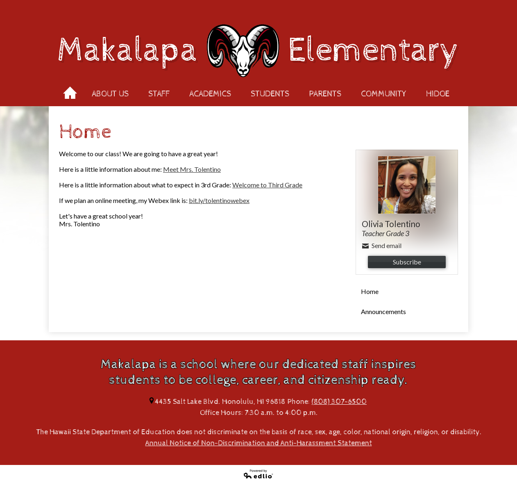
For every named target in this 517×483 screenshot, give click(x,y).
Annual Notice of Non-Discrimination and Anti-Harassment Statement (258, 443)
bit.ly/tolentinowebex (219, 200)
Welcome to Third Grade (267, 185)
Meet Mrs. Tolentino (192, 169)
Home (70, 90)
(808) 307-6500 (339, 401)
